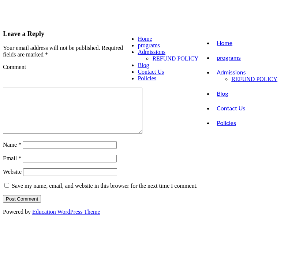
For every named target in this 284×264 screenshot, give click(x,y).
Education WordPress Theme (66, 220)
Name (12, 153)
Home (224, 42)
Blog (222, 93)
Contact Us (231, 107)
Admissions (231, 72)
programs (229, 57)
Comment (14, 67)
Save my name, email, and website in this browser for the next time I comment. (105, 194)
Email (12, 167)
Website (12, 180)
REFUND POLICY (254, 79)
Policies (226, 122)
